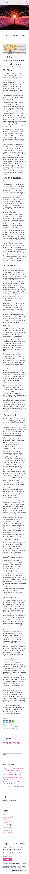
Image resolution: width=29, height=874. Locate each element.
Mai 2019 (5, 819)
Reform (5, 727)
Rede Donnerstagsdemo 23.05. (12, 777)
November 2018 (8, 830)
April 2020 (6, 814)
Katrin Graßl (16, 67)
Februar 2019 (7, 822)
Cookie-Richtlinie (17, 867)
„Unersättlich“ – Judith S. (10, 786)
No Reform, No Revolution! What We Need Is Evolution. (14, 61)
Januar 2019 (6, 825)
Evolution (22, 725)
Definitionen (15, 725)
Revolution (10, 727)
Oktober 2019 (7, 817)
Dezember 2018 (7, 827)
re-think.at (6, 2)
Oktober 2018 (7, 833)
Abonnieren (7, 859)
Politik (7, 725)
